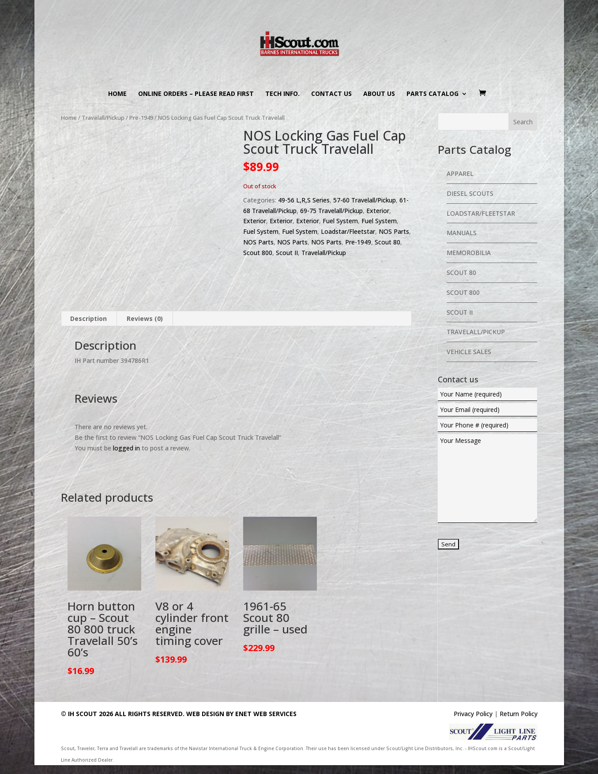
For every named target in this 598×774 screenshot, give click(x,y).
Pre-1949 (141, 118)
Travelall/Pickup (103, 118)
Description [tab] (88, 318)
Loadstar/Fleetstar (348, 231)
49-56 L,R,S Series (304, 200)
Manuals (462, 233)
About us (379, 94)
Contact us (331, 94)
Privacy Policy (473, 713)
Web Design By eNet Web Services (241, 713)
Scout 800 (257, 252)
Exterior (377, 210)
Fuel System (340, 221)
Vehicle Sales (469, 351)
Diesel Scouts (470, 193)
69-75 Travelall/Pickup (331, 210)
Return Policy (519, 713)
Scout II (287, 252)
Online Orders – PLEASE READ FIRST (196, 94)
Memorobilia (469, 252)
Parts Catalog (432, 94)
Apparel (460, 173)
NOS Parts (394, 231)
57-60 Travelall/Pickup (364, 200)
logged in (126, 448)
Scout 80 (387, 242)
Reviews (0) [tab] (145, 318)
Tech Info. (282, 94)
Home (117, 94)
